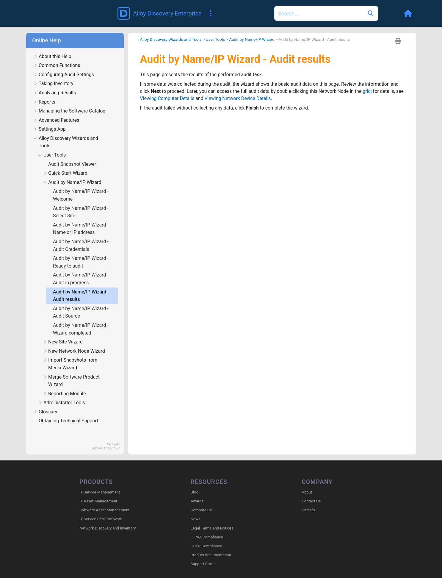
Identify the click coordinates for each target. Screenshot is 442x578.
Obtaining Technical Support (69, 412)
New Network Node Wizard (74, 342)
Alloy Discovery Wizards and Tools (65, 133)
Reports (44, 93)
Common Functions (56, 57)
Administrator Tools (61, 394)
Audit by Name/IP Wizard (72, 174)
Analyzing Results (54, 84)
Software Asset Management (104, 501)
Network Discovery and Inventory (107, 519)
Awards (197, 492)
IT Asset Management (98, 492)
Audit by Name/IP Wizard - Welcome (81, 186)
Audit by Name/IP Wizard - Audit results (81, 287)
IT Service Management (99, 483)
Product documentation (211, 546)
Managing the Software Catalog (69, 102)
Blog (194, 483)
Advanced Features (56, 111)
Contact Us (311, 492)
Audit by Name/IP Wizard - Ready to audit (81, 253)
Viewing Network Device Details (247, 90)
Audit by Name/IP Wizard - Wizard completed (81, 320)
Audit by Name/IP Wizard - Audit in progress (81, 270)
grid (368, 83)
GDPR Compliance (206, 537)
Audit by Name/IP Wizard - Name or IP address (81, 220)
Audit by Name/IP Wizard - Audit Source (81, 303)
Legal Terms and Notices (212, 519)
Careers (308, 501)
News (195, 510)
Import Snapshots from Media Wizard (70, 355)
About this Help (52, 48)
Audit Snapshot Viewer (72, 155)
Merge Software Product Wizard (71, 372)
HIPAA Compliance (207, 528)
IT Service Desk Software (100, 510)
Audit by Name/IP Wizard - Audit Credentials (81, 236)
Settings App (49, 120)
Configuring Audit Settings (63, 66)
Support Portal (203, 555)
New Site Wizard (63, 333)
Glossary (45, 403)
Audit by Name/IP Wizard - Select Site (81, 203)
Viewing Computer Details (176, 90)
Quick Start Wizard (65, 164)
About (307, 483)
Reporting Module (64, 385)
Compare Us (201, 501)
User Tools (52, 146)
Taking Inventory (53, 75)
